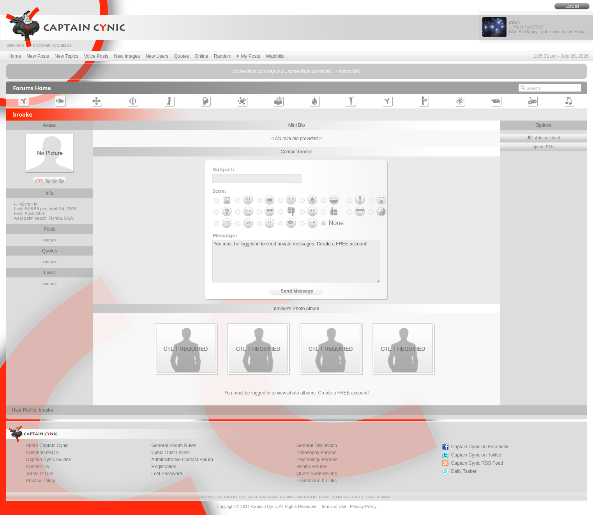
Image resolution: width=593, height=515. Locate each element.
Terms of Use (39, 473)
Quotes (181, 56)
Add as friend (543, 137)
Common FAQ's (42, 452)
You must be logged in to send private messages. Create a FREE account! (296, 261)
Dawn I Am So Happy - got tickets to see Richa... (549, 27)
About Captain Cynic (47, 445)
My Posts (248, 56)
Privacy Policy (40, 480)
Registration (164, 466)
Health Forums (311, 466)
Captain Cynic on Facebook (479, 446)
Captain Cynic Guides (48, 459)
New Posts (37, 56)
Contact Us (37, 466)
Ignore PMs (543, 146)
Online (201, 56)
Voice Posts (96, 56)
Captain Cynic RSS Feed (477, 463)
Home (15, 56)
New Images (127, 56)
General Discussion (316, 445)
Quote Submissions (316, 473)
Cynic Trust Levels (171, 452)
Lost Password (167, 473)
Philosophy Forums (316, 452)
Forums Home (32, 88)
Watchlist (275, 56)
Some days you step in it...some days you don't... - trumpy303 (296, 71)
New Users (157, 56)
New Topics (66, 56)
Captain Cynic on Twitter (476, 455)
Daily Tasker (464, 471)
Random (222, 56)
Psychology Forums (316, 459)
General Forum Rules (174, 445)
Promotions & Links (316, 480)
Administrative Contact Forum (182, 459)
